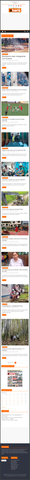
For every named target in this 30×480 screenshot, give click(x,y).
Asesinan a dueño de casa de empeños (13, 180)
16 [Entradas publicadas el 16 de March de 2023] (14, 400)
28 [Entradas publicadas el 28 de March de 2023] (6, 404)
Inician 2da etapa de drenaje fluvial (12, 209)
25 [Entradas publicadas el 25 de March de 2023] (21, 402)
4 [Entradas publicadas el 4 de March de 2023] (21, 396)
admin (11, 60)
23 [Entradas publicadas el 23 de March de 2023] (14, 402)
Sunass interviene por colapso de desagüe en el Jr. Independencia (13, 4)
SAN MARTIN (5, 304)
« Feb (2, 407)
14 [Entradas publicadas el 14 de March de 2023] (6, 400)
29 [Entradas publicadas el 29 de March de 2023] (10, 404)
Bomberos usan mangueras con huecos (14, 57)
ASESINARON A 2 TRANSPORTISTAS (12, 306)
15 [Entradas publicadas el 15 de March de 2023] (10, 400)
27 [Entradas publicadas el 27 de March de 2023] (2, 404)
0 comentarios (15, 60)
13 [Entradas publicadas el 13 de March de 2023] (2, 400)
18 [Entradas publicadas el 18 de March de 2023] (21, 400)
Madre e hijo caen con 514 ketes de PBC (14, 150)
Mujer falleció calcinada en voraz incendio (14, 89)
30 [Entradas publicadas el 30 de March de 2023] (14, 404)
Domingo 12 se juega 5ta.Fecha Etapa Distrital (13, 119)
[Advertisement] (15, 21)
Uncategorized (5, 54)
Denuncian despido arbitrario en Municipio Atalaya (14, 239)
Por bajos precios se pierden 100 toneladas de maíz (15, 270)
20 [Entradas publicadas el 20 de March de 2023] (2, 402)
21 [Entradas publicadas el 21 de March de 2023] (6, 402)
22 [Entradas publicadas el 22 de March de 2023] (10, 402)
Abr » (5, 407)
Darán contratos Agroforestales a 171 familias (13, 349)
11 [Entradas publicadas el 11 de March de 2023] (21, 398)
